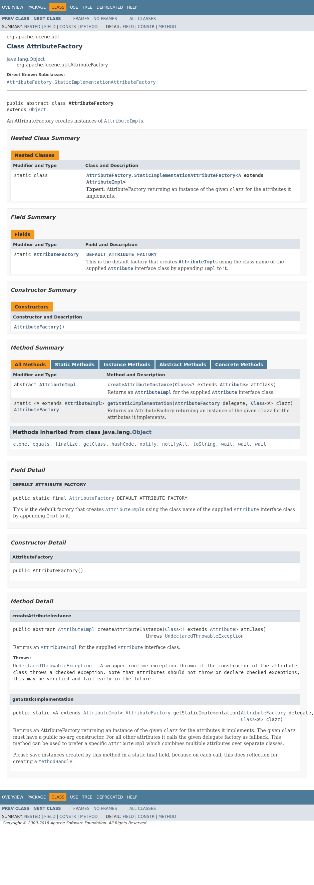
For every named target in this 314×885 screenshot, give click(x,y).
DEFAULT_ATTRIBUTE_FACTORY (121, 254)
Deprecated (109, 7)
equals (41, 444)
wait (227, 444)
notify (147, 444)
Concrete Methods (239, 364)
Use (74, 7)
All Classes (142, 18)
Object (37, 109)
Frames (81, 18)
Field (49, 26)
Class (182, 384)
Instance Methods (126, 364)
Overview (12, 7)
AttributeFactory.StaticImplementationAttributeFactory (81, 82)
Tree (87, 7)
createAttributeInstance (139, 384)
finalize (66, 444)
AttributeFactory (56, 254)
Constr (67, 26)
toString (204, 444)
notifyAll (175, 444)
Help (132, 7)
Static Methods (74, 364)
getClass (94, 444)
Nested (32, 26)
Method (89, 26)
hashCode (122, 444)
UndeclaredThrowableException (204, 636)
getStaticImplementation (139, 403)
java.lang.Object (26, 59)
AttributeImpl (104, 182)
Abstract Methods (183, 364)
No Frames (105, 18)
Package (36, 7)
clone (20, 444)
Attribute (232, 384)
